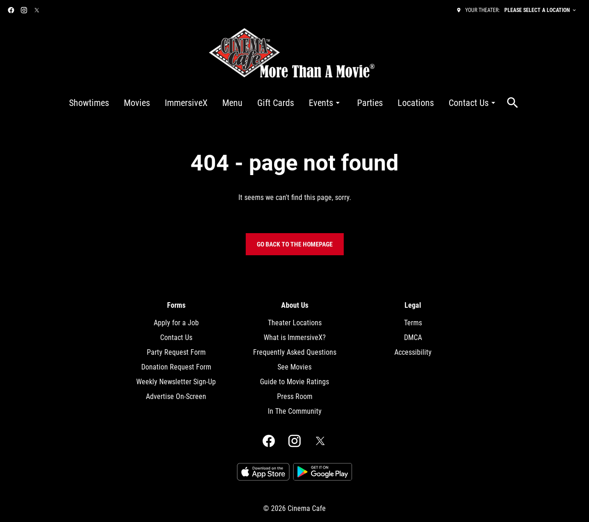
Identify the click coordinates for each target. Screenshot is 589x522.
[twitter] (36, 10)
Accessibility (413, 352)
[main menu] (283, 103)
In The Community (295, 411)
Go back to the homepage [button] (295, 244)
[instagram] (24, 10)
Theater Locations (295, 322)
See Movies (294, 367)
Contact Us (176, 337)
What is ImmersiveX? (295, 337)
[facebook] (11, 10)
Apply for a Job (176, 322)
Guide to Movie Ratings (294, 381)
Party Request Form (176, 352)
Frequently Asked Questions (294, 352)
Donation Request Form (176, 367)
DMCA (413, 337)
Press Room (294, 396)
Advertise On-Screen (176, 396)
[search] (512, 102)
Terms (413, 322)
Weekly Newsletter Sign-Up (176, 381)
